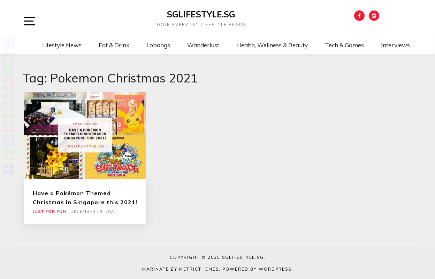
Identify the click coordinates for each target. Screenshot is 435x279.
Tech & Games (344, 45)
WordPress (275, 269)
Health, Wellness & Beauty (272, 45)
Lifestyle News (62, 45)
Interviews (395, 45)
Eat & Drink (114, 45)
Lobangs (158, 45)
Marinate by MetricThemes (180, 269)
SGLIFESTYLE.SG (201, 14)
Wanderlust (203, 45)
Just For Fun (49, 211)
